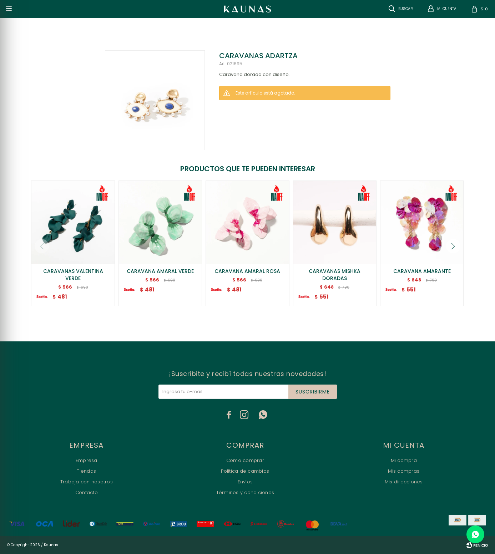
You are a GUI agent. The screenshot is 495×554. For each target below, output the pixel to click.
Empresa (86, 460)
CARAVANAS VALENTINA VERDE (73, 275)
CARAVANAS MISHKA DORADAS (334, 275)
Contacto (86, 492)
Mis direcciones (404, 481)
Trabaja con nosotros (86, 481)
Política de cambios (245, 471)
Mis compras (403, 471)
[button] (453, 246)
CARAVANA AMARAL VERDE (160, 271)
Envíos (245, 481)
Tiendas (86, 471)
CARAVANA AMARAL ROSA (247, 271)
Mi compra (404, 460)
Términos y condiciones (245, 492)
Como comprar (245, 460)
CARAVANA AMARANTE (422, 271)
